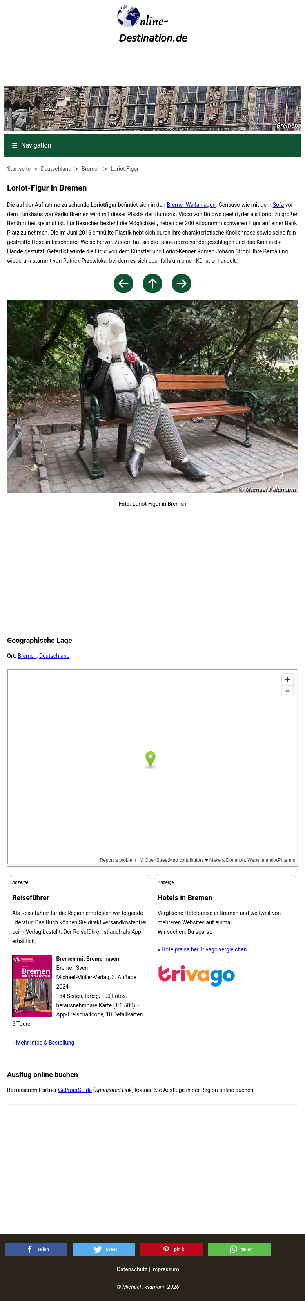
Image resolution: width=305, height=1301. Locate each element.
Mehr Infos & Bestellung (45, 1042)
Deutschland (54, 656)
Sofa (278, 205)
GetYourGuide (75, 1090)
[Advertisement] (152, 67)
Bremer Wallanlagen (191, 205)
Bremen (27, 656)
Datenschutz (132, 1269)
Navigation (31, 145)
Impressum (165, 1269)
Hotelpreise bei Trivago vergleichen (204, 949)
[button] (36, 1249)
